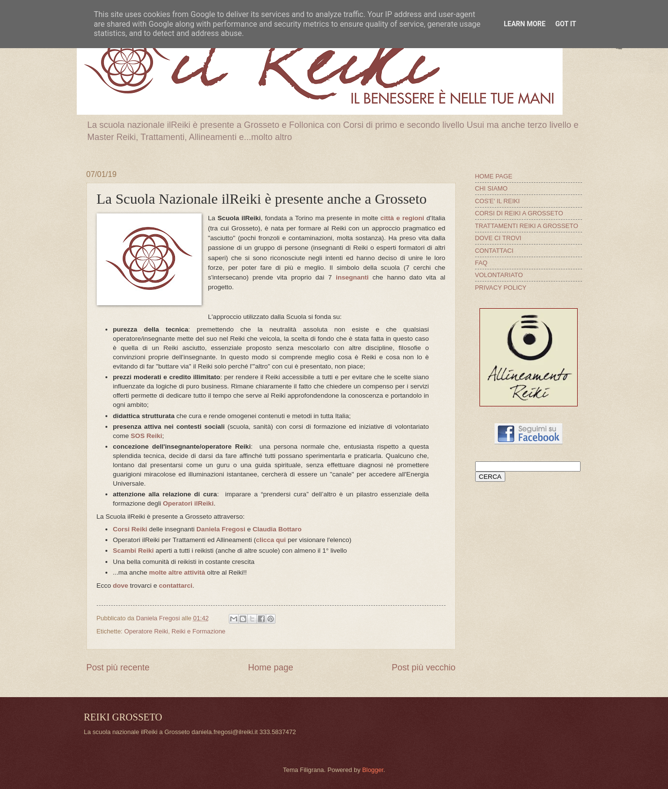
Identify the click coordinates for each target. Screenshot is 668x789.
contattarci (175, 585)
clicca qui (271, 540)
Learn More (525, 24)
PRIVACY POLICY (501, 287)
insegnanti (352, 277)
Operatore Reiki (146, 631)
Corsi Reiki (130, 529)
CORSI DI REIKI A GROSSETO (519, 213)
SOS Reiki (146, 435)
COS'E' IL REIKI (497, 201)
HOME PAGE (494, 176)
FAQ (481, 262)
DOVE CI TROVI (498, 238)
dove (120, 585)
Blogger (372, 769)
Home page (270, 667)
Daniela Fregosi (220, 529)
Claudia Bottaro (277, 529)
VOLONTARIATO (499, 275)
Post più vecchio (423, 667)
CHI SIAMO (491, 188)
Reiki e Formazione (198, 631)
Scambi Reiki (133, 550)
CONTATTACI (494, 250)
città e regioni (402, 218)
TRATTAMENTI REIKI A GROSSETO (526, 225)
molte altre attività (177, 572)
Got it (565, 24)
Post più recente (118, 667)
